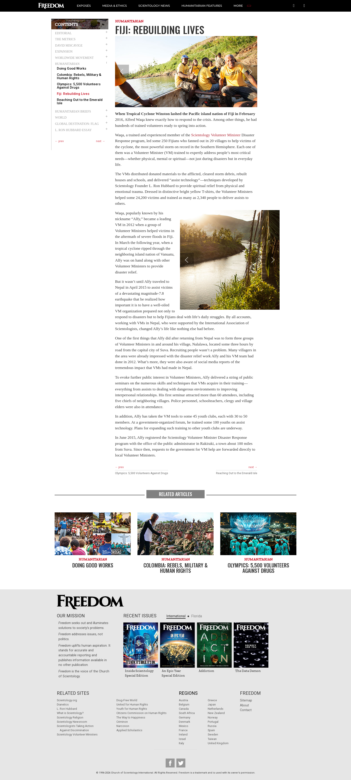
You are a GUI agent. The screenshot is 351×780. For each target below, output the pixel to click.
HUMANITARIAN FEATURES (202, 5)
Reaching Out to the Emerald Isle (80, 101)
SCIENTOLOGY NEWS (154, 5)
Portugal (213, 721)
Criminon (122, 721)
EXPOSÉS (84, 5)
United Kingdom (218, 743)
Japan (212, 704)
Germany (184, 717)
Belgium (184, 704)
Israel (182, 739)
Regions (188, 693)
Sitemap (246, 700)
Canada (184, 708)
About (244, 705)
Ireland (183, 734)
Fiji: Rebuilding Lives (73, 94)
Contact (246, 710)
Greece (212, 700)
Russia (212, 726)
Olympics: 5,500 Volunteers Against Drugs (79, 86)
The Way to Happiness (130, 717)
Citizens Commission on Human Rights (141, 713)
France (183, 730)
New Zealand (216, 713)
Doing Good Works (71, 68)
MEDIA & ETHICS (115, 5)
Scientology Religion (70, 717)
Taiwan (212, 739)
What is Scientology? (70, 713)
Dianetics (63, 704)
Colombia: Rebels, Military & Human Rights (79, 76)
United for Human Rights (132, 704)
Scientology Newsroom (72, 721)
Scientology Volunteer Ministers (77, 734)
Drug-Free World (126, 700)
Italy (181, 743)
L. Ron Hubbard (67, 708)
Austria (183, 700)
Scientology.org (67, 700)
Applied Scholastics (129, 730)
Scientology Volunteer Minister (215, 135)
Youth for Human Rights (131, 708)
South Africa (187, 713)
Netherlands (215, 708)
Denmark (184, 721)
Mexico (183, 726)
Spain (211, 730)
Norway (213, 717)
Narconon (122, 726)
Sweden (213, 734)
